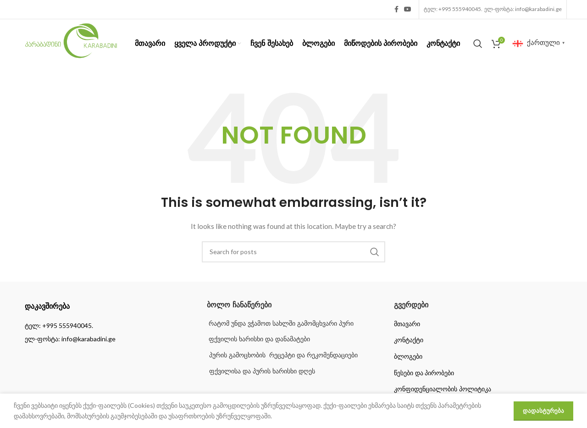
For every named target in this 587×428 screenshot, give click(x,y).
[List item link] (106, 326)
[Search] (478, 43)
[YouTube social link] (407, 9)
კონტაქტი (408, 340)
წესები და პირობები (424, 373)
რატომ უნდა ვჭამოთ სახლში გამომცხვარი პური (280, 323)
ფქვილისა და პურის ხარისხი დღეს (262, 371)
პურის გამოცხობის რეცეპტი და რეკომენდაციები (283, 355)
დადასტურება (543, 410)
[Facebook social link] (396, 9)
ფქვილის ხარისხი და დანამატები (258, 339)
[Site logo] (71, 42)
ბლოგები (408, 356)
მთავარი (407, 324)
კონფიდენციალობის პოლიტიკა (442, 389)
